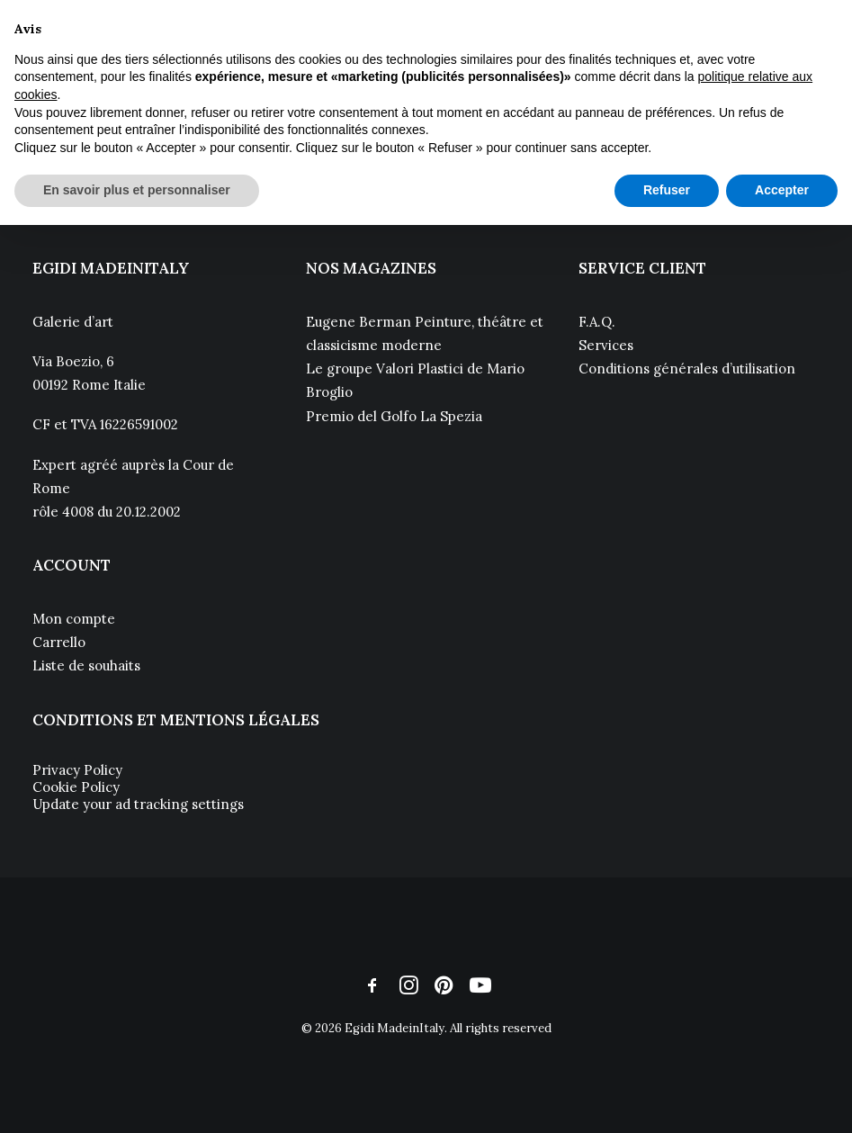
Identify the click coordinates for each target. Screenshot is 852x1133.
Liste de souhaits (86, 665)
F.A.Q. (596, 321)
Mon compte (73, 618)
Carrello (58, 642)
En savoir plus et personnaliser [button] (136, 190)
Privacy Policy (77, 769)
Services (605, 345)
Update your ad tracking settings (138, 804)
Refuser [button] (666, 190)
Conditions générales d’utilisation (686, 368)
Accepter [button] (782, 190)
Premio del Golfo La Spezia (394, 416)
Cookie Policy (76, 787)
